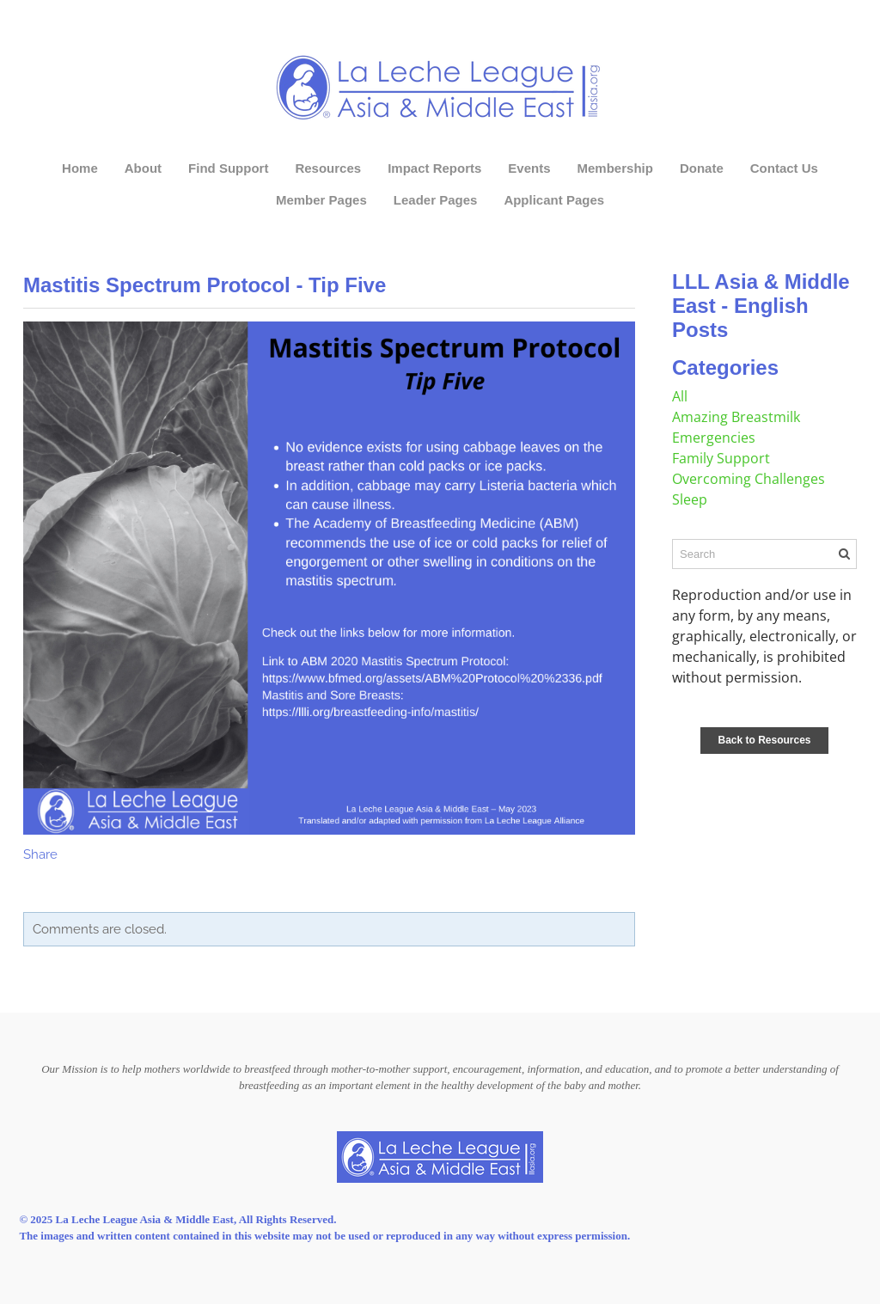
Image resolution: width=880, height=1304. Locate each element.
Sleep (689, 499)
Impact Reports (434, 168)
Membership (615, 168)
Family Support (721, 458)
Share (40, 854)
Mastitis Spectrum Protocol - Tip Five (204, 285)
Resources (328, 168)
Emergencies (713, 437)
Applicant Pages (554, 200)
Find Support (228, 168)
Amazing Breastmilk (736, 416)
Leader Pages (436, 200)
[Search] (764, 554)
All (680, 396)
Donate (702, 168)
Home (80, 168)
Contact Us (784, 168)
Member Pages (321, 200)
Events (529, 168)
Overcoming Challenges (748, 478)
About (143, 168)
